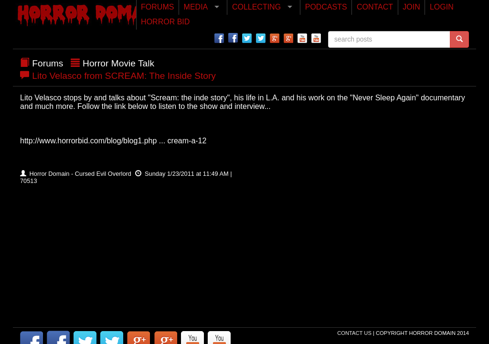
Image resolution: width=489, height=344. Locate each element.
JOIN (411, 7)
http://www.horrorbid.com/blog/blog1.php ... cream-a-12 (113, 141)
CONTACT (375, 7)
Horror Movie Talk (118, 63)
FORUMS (157, 7)
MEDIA (196, 7)
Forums (47, 63)
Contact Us (355, 333)
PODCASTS (326, 7)
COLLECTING (256, 7)
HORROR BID (165, 22)
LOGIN (442, 7)
